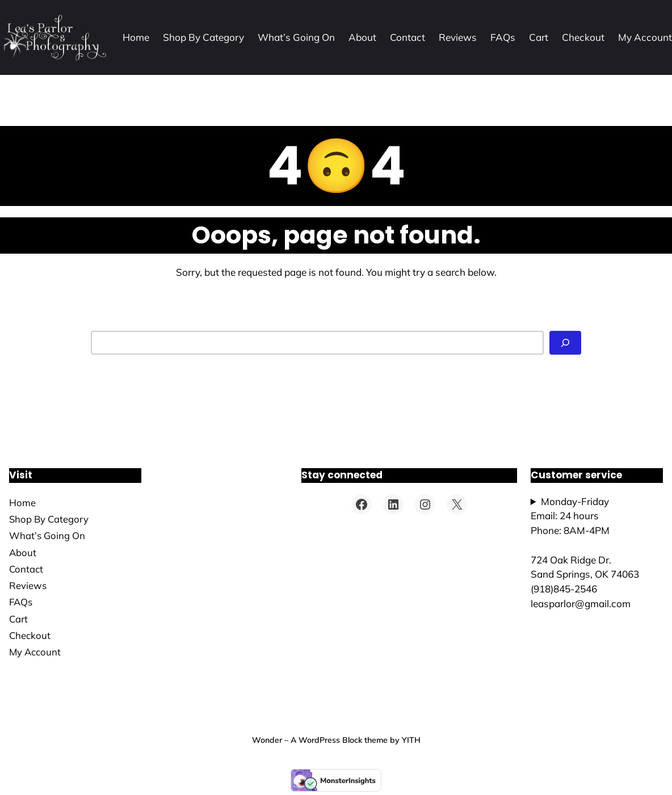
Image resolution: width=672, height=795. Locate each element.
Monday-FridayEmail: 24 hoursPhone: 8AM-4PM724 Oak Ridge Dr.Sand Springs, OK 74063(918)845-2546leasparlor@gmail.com (585, 552)
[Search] (565, 343)
